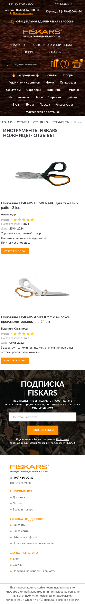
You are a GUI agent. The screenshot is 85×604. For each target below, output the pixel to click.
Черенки (54, 97)
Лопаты (51, 75)
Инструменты (18, 97)
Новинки (31, 52)
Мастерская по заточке (43, 112)
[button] (21, 13)
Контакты (54, 52)
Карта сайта (21, 531)
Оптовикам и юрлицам (52, 45)
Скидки (17, 565)
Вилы (16, 104)
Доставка (19, 497)
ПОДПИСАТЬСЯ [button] (42, 430)
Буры (30, 104)
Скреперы (33, 89)
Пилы (39, 97)
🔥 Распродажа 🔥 (25, 75)
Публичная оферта (25, 537)
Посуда (44, 104)
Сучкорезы (68, 82)
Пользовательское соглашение (33, 543)
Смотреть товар (15, 251)
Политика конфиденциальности (34, 571)
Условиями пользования (51, 443)
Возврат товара (23, 509)
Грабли (72, 97)
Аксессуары (64, 104)
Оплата (17, 503)
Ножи (50, 82)
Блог (16, 558)
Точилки (73, 89)
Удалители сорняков (24, 82)
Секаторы (13, 89)
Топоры (67, 75)
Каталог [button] (19, 45)
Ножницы (54, 89)
